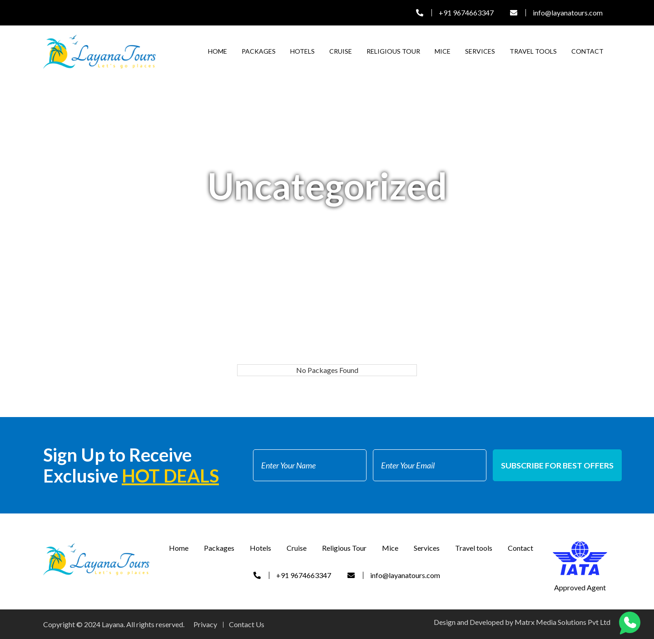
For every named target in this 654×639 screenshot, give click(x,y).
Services (480, 51)
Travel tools (533, 51)
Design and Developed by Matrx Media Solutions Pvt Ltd (522, 622)
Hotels (302, 51)
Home (217, 51)
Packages (259, 51)
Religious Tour (393, 51)
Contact (587, 51)
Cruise (340, 51)
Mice (443, 51)
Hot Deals (170, 476)
